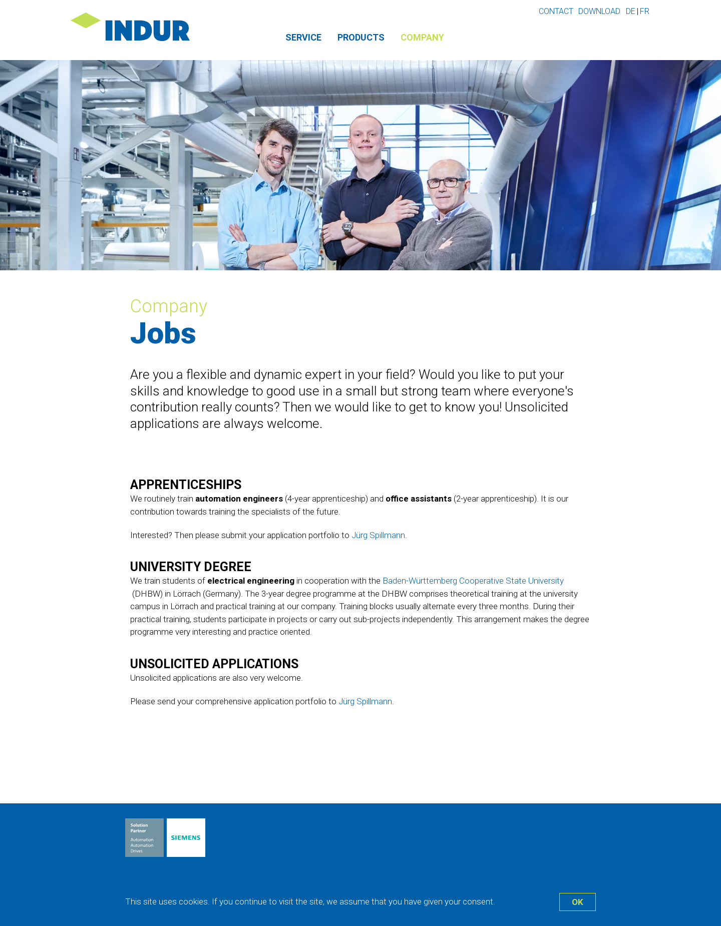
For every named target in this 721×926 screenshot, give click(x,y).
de (630, 11)
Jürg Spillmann (378, 535)
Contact (556, 11)
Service (303, 37)
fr (644, 11)
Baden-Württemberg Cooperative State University (473, 581)
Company (422, 37)
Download (599, 11)
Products (361, 37)
